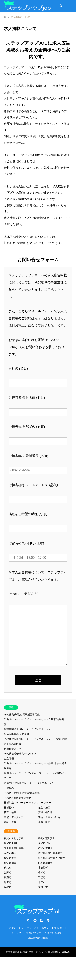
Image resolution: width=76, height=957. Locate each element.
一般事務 (9, 788)
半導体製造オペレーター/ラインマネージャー (28, 729)
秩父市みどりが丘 (14, 838)
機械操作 (9, 807)
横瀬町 (41, 872)
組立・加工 (44, 807)
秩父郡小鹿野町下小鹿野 (51, 857)
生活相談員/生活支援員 (16, 734)
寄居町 (41, 877)
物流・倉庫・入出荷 (49, 817)
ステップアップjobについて (26, 933)
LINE (48, 920)
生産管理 (9, 758)
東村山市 (43, 887)
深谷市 (7, 887)
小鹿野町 (43, 867)
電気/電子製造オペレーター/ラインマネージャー (30, 783)
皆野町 (7, 872)
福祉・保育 (10, 822)
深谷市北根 (44, 843)
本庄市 (41, 882)
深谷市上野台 (45, 862)
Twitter (27, 920)
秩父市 (7, 867)
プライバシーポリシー (39, 928)
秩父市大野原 (45, 848)
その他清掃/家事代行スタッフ (20, 753)
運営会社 (59, 928)
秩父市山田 (10, 862)
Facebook (34, 920)
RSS (41, 920)
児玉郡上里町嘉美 (14, 848)
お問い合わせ (16, 928)
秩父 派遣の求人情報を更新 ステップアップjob (29, 952)
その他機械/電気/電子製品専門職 (22, 714)
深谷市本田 (10, 853)
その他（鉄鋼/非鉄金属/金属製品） (23, 792)
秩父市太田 (10, 857)
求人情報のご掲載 (38, 937)
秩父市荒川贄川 (46, 838)
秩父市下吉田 (11, 843)
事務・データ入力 (14, 817)
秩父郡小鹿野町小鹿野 (50, 853)
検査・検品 (10, 812)
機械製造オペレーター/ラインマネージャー (27, 802)
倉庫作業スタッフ (14, 748)
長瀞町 (7, 877)
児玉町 (7, 882)
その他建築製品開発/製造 (17, 797)
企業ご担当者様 (53, 933)
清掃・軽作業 (45, 812)
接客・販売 (44, 822)
